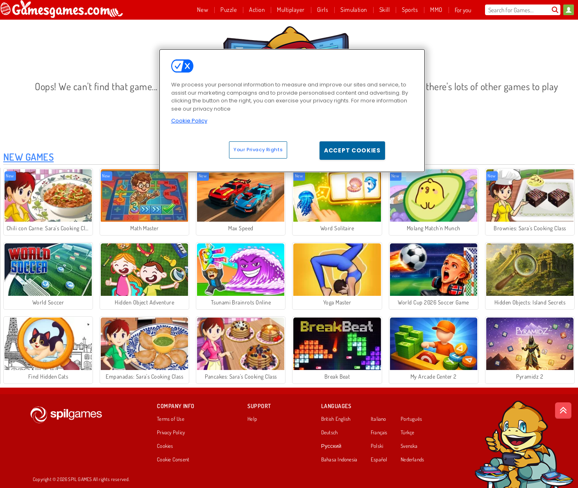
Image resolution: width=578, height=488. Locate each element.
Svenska (409, 446)
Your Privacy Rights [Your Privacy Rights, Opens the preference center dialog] (258, 149)
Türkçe (407, 433)
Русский (331, 446)
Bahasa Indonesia (339, 460)
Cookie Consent (173, 460)
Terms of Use (170, 419)
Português (411, 419)
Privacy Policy (171, 433)
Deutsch (329, 433)
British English (335, 419)
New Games (28, 156)
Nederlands (412, 460)
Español (379, 460)
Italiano (378, 419)
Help (252, 419)
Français (379, 433)
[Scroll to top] (563, 410)
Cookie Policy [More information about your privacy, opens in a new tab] (189, 121)
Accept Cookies (352, 150)
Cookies (165, 446)
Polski (377, 446)
